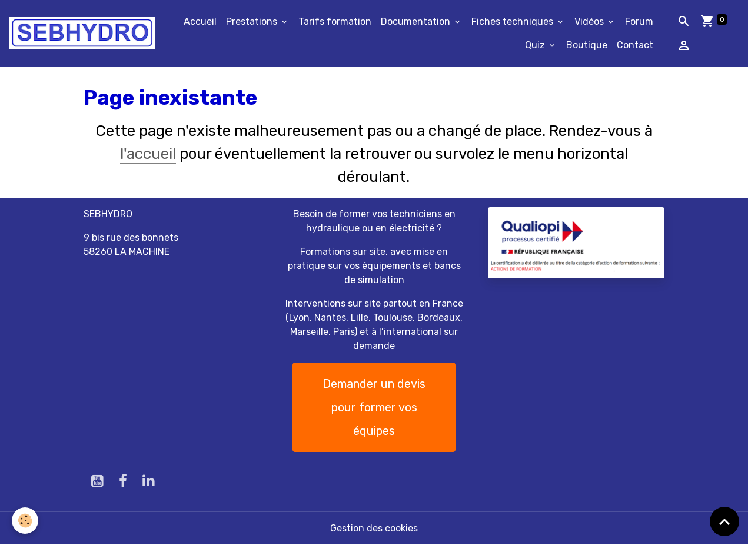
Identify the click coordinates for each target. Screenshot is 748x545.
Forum (639, 21)
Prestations (253, 21)
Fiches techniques (513, 21)
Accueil (200, 21)
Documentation (417, 21)
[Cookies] (25, 520)
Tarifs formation (334, 21)
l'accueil (148, 154)
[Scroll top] (724, 521)
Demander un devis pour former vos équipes (374, 407)
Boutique (586, 45)
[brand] (82, 33)
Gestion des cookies (374, 528)
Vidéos (590, 21)
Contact (635, 45)
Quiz (536, 45)
